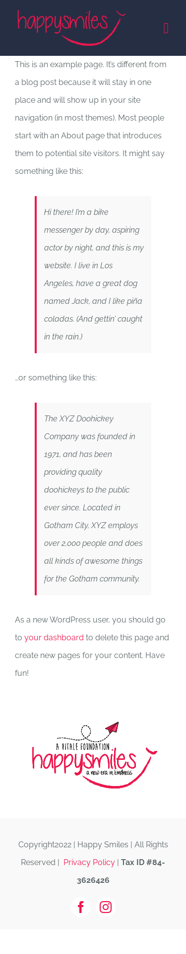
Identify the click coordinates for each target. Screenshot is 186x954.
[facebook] (81, 907)
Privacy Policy (89, 862)
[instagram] (106, 907)
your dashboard (54, 637)
